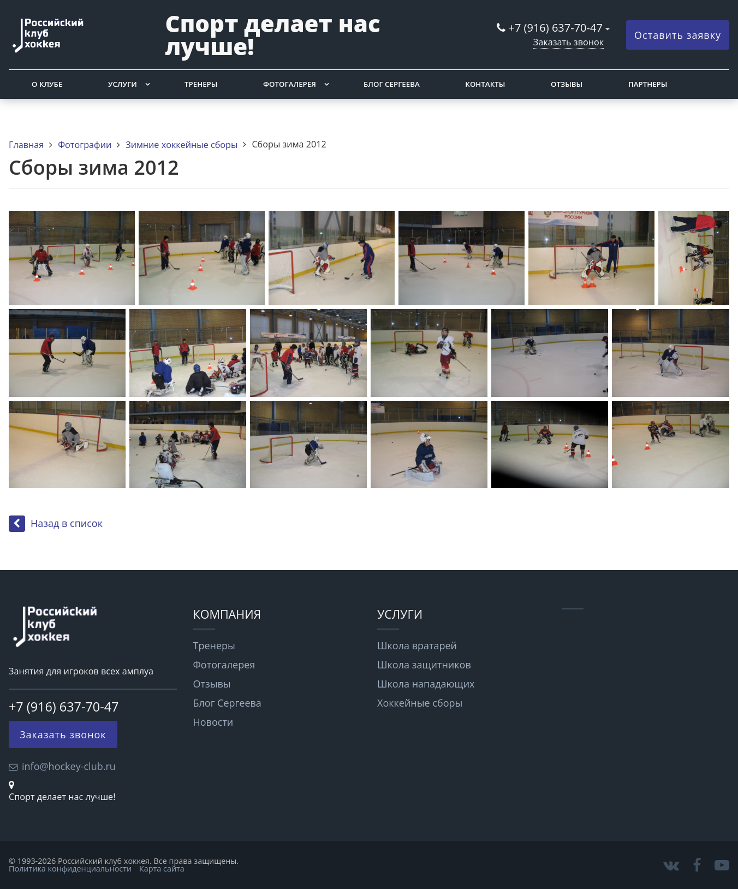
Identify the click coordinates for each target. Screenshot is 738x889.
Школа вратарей (417, 645)
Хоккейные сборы (419, 703)
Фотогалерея (289, 84)
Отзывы (566, 84)
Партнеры (648, 84)
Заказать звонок (568, 42)
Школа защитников (424, 664)
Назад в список (56, 523)
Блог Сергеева (392, 84)
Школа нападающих (426, 684)
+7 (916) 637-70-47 (556, 27)
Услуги (122, 84)
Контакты (485, 84)
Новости (213, 722)
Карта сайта (161, 868)
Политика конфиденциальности (70, 868)
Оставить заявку (677, 35)
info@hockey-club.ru (69, 766)
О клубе (47, 84)
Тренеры (200, 84)
